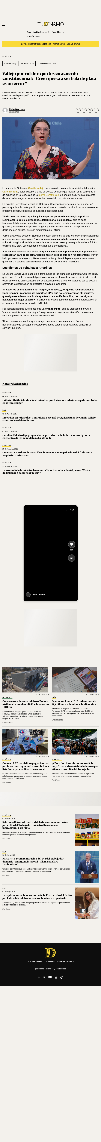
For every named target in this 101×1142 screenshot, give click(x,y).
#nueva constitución (47, 63)
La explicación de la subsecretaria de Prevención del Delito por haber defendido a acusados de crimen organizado (37, 896)
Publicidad (39, 969)
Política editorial (65, 961)
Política (6, 57)
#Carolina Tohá (27, 63)
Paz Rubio (6, 782)
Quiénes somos (34, 961)
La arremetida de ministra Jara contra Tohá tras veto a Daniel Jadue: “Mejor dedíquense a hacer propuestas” (46, 471)
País (4, 410)
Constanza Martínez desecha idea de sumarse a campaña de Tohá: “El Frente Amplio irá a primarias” (47, 454)
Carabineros (59, 44)
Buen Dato (57, 759)
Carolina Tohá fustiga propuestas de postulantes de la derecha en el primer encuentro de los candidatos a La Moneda (46, 436)
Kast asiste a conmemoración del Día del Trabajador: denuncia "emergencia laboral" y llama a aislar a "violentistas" (33, 861)
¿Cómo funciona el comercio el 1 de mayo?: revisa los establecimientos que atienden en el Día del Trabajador (75, 766)
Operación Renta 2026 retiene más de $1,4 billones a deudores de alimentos (74, 702)
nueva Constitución (48, 195)
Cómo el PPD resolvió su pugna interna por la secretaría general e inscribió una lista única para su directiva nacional (25, 766)
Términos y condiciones (56, 969)
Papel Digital (58, 32)
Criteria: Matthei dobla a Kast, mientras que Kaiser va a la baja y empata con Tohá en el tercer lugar (49, 401)
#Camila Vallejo (10, 63)
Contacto (50, 961)
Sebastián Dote (17, 108)
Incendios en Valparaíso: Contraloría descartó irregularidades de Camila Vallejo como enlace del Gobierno (49, 419)
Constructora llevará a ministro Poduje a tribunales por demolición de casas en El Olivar (25, 704)
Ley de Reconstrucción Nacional (36, 44)
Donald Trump (73, 44)
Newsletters (33, 36)
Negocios (7, 697)
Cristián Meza (7, 723)
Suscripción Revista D (38, 32)
